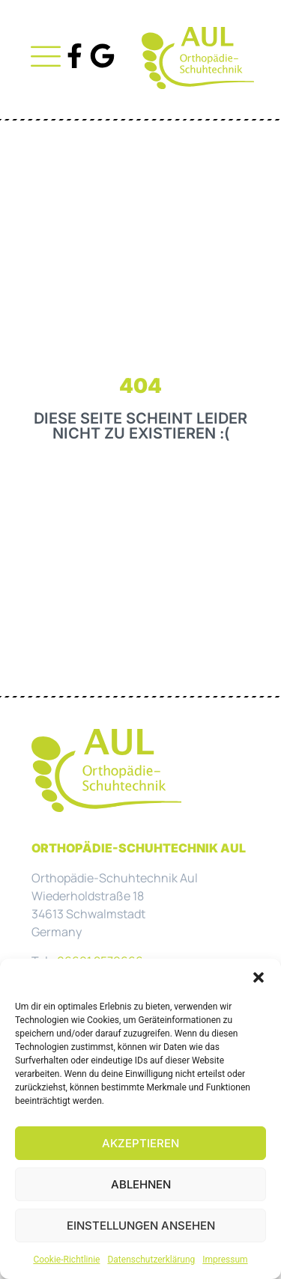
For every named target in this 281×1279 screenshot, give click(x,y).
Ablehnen (141, 1184)
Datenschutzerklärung (151, 1259)
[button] (258, 977)
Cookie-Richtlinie (66, 1259)
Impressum (224, 1259)
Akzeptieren (140, 1143)
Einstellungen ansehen (141, 1225)
